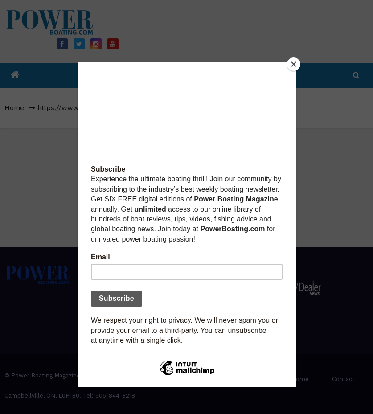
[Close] (293, 64)
